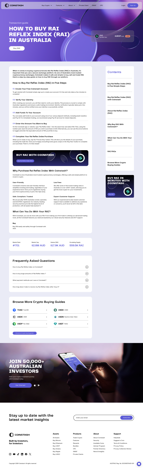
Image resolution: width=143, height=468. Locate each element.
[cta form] (104, 418)
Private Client (83, 5)
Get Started (20, 385)
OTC (101, 5)
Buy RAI (16, 48)
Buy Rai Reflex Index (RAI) (25, 160)
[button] (50, 267)
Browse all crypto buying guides (25, 333)
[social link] (10, 454)
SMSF (94, 5)
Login (123, 5)
